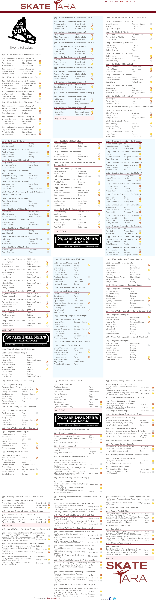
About (133, 1)
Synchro (113, 1)
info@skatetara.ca (54, 598)
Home (105, 1)
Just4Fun (124, 1)
